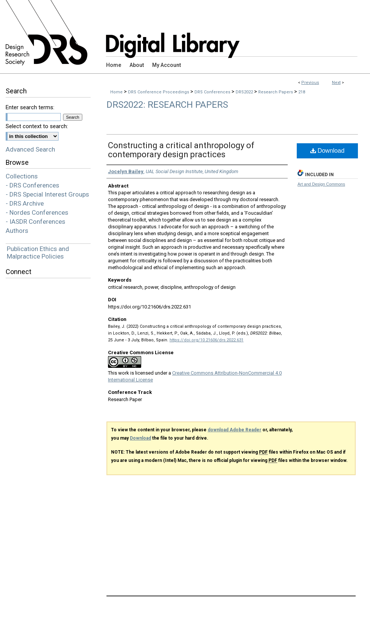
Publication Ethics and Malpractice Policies (38, 252)
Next (336, 82)
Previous (310, 82)
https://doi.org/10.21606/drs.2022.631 (207, 340)
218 (301, 92)
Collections (22, 176)
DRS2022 (245, 92)
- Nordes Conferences (37, 212)
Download (327, 150)
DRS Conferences (212, 92)
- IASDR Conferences (35, 221)
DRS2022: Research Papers (167, 104)
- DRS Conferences (32, 185)
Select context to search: (37, 126)
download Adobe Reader (234, 429)
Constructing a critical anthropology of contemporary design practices (181, 150)
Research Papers (276, 92)
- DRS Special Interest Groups (47, 194)
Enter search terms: (30, 107)
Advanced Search (30, 149)
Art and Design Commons (321, 184)
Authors (17, 230)
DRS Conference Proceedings (159, 92)
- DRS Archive (25, 203)
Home (116, 92)
